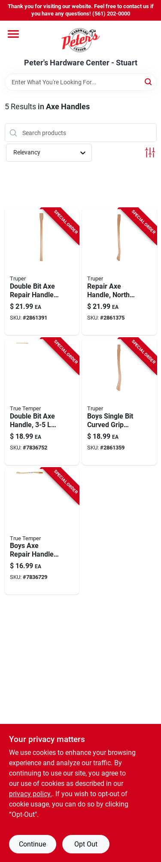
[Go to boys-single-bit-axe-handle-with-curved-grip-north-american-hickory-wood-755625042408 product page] (119, 401)
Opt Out (85, 844)
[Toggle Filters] (150, 152)
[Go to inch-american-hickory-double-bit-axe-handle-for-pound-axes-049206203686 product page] (42, 401)
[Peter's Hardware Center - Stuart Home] (80, 39)
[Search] (149, 81)
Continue (32, 844)
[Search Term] (81, 82)
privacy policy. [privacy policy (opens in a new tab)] (30, 794)
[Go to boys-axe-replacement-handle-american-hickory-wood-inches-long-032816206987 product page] (42, 531)
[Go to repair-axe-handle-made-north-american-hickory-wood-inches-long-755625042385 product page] (119, 271)
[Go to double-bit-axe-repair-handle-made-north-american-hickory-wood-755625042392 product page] (42, 271)
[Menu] (13, 34)
